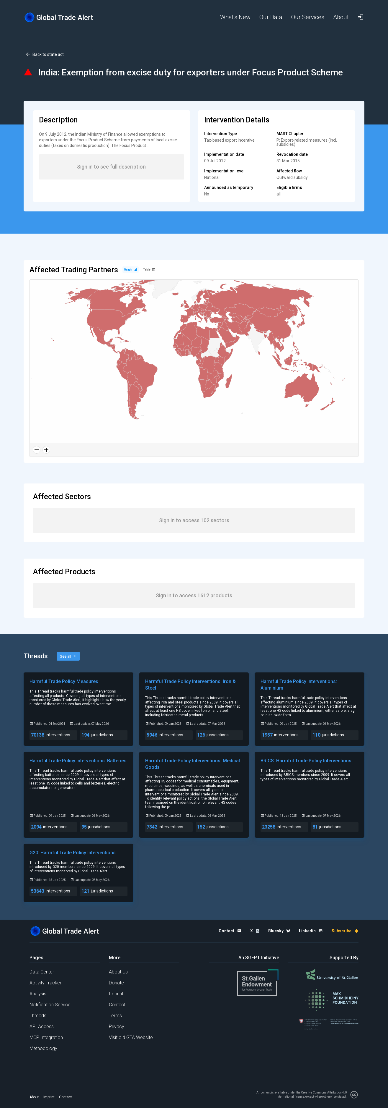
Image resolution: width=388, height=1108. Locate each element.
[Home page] (63, 17)
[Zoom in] (46, 450)
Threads (38, 1015)
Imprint (116, 994)
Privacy (116, 1026)
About (34, 1097)
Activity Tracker (45, 983)
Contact (117, 1004)
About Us (118, 972)
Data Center (42, 972)
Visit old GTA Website (131, 1037)
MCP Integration (46, 1037)
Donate (116, 983)
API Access (42, 1026)
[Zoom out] (36, 450)
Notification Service (50, 1004)
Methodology (43, 1048)
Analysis (38, 994)
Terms (115, 1015)
